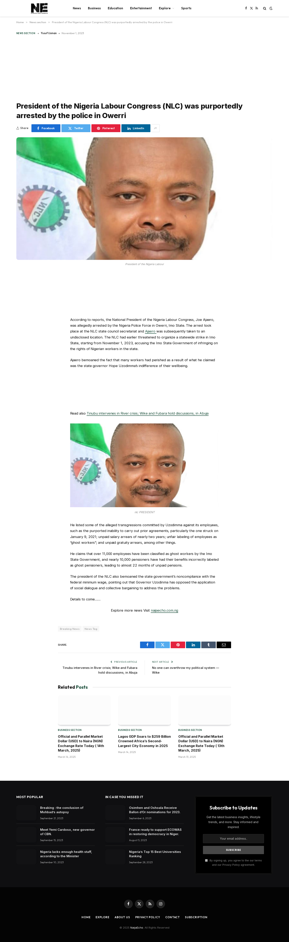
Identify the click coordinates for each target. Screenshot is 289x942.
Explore (165, 8)
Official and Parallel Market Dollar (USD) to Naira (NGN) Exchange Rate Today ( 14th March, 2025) (81, 743)
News (77, 8)
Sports (186, 8)
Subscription (196, 917)
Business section (70, 730)
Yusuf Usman (49, 33)
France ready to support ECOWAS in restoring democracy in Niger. (155, 832)
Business (94, 8)
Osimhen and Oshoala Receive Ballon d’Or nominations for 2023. (154, 810)
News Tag (91, 628)
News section (25, 33)
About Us (122, 917)
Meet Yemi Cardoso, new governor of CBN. (67, 832)
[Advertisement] (144, 67)
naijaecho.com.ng (164, 610)
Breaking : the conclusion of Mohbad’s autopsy (61, 810)
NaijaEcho (136, 927)
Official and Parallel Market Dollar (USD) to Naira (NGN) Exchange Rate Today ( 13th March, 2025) (201, 743)
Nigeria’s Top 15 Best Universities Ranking (155, 854)
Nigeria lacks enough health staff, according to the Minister (66, 854)
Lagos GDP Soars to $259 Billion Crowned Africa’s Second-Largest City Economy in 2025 (144, 741)
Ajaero (150, 331)
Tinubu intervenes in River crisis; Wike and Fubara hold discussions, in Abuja (148, 413)
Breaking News (69, 628)
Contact (172, 917)
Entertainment (141, 8)
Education (115, 8)
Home (86, 917)
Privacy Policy (147, 917)
